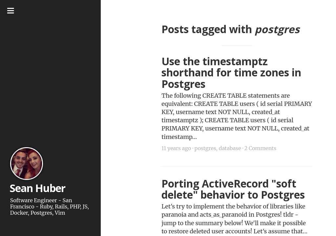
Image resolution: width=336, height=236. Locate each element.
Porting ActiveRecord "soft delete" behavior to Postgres (233, 189)
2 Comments (260, 148)
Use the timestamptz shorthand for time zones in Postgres (231, 72)
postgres (205, 148)
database (230, 148)
